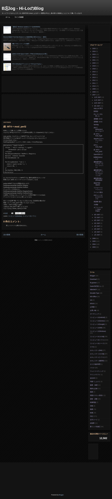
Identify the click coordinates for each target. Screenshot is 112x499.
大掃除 (96, 204)
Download (93, 279)
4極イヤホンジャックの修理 (20, 44)
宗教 (91, 406)
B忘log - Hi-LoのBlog (23, 8)
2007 (94, 95)
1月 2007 (97, 235)
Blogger (92, 276)
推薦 (91, 409)
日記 (91, 416)
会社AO (92, 378)
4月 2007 (97, 226)
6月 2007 (97, 220)
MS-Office (93, 296)
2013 (94, 77)
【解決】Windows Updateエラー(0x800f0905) (26, 27)
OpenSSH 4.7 (98, 154)
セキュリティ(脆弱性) (97, 361)
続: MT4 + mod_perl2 (98, 150)
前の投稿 (79, 235)
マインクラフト (95, 374)
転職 (91, 413)
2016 (94, 69)
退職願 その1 (98, 122)
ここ (8, 130)
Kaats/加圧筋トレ (96, 286)
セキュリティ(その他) (97, 354)
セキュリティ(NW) (96, 350)
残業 (91, 392)
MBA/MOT (93, 289)
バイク (92, 368)
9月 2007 (97, 106)
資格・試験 (93, 399)
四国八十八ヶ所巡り (96, 395)
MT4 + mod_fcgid (98, 146)
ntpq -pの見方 (98, 108)
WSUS (92, 303)
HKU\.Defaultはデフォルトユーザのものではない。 (27, 64)
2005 (94, 241)
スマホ (92, 347)
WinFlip (96, 124)
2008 (94, 92)
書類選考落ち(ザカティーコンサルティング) (98, 172)
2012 (94, 80)
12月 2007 (97, 97)
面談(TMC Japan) (97, 184)
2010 (94, 86)
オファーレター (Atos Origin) (98, 209)
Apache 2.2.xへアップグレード (99, 140)
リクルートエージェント (98, 188)
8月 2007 (97, 214)
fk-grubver (93, 283)
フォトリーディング (96, 371)
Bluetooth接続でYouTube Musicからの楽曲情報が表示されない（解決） (25, 37)
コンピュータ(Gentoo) (15, 216)
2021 (94, 60)
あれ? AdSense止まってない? (99, 129)
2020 (94, 63)
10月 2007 (97, 103)
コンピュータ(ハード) (97, 343)
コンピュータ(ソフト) (29, 216)
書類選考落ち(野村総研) (98, 179)
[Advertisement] (43, 83)
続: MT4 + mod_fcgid (98, 135)
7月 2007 (97, 217)
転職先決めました (98, 158)
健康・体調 (93, 385)
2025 (94, 48)
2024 (94, 51)
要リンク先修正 (95, 426)
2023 (94, 54)
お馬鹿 (92, 307)
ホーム (8, 17)
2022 (94, 57)
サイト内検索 (19, 17)
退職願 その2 (98, 119)
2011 (94, 83)
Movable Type (94, 293)
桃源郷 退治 (98, 201)
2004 (94, 244)
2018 (94, 66)
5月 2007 (97, 223)
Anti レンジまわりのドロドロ (98, 197)
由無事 (92, 423)
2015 (94, 72)
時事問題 (93, 402)
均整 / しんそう (95, 381)
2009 (94, 89)
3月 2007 (97, 229)
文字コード (93, 420)
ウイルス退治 (98, 192)
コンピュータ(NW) (96, 328)
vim (91, 300)
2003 (94, 247)
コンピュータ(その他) (97, 336)
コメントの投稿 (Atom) (45, 240)
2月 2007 (97, 232)
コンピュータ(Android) (97, 317)
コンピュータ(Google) (97, 324)
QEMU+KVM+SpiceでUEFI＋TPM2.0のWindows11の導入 (29, 54)
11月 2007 (97, 100)
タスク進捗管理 (95, 364)
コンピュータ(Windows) (98, 331)
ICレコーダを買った (98, 115)
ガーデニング (94, 314)
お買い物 (93, 310)
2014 (94, 74)
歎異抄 (96, 111)
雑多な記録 (93, 388)
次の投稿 (6, 235)
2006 (94, 238)
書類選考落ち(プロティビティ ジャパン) (98, 164)
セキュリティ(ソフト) (97, 357)
